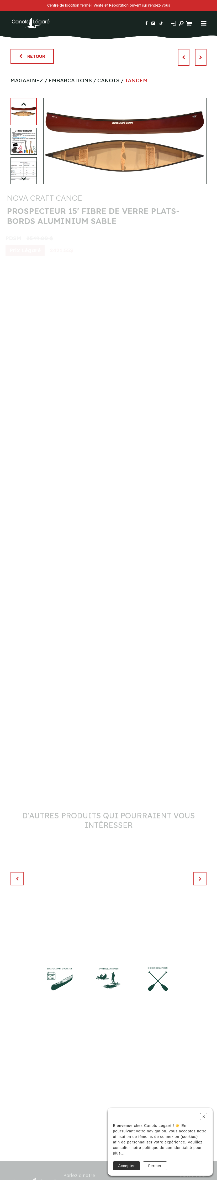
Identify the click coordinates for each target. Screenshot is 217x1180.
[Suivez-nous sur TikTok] (161, 23)
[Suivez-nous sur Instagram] (153, 23)
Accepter (126, 1166)
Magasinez (26, 80)
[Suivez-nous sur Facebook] (146, 23)
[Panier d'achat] (189, 23)
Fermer (155, 1166)
